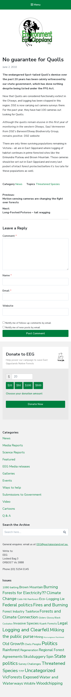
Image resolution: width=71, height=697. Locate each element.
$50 (18, 385)
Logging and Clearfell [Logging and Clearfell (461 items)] (26, 629)
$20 (10, 385)
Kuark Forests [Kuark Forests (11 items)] (48, 623)
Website (8, 306)
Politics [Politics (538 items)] (49, 643)
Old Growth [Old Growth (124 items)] (13, 644)
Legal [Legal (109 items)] (63, 623)
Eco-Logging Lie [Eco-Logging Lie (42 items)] (52, 598)
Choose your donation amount (24, 393)
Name (7, 275)
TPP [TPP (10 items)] (21, 671)
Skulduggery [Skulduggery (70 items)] (34, 656)
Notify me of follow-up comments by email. (28, 323)
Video (6, 502)
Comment (10, 236)
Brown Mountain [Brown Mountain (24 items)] (31, 587)
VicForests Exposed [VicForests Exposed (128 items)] (21, 677)
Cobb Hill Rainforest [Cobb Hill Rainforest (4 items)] (27, 599)
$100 (28, 385)
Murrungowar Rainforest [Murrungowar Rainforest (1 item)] (54, 637)
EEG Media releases (16, 466)
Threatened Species (48, 184)
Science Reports (14, 452)
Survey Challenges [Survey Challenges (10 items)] (29, 664)
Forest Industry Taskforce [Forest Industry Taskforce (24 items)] (21, 611)
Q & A (7, 516)
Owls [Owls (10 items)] (28, 644)
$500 (38, 385)
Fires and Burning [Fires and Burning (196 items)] (50, 605)
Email (7, 291)
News (18, 184)
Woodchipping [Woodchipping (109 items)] (49, 683)
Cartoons (9, 509)
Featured (9, 459)
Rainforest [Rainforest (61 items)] (11, 649)
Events (7, 481)
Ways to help (12, 488)
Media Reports (13, 445)
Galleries (9, 473)
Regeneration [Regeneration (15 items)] (29, 650)
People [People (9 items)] (36, 644)
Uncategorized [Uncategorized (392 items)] (40, 670)
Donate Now (35, 404)
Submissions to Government (22, 495)
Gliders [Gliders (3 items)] (42, 617)
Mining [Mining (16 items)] (38, 637)
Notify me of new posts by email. (22, 327)
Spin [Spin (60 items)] (50, 656)
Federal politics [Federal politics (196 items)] (18, 605)
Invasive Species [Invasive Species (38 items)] (26, 623)
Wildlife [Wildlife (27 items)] (29, 683)
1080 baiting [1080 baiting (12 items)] (10, 587)
